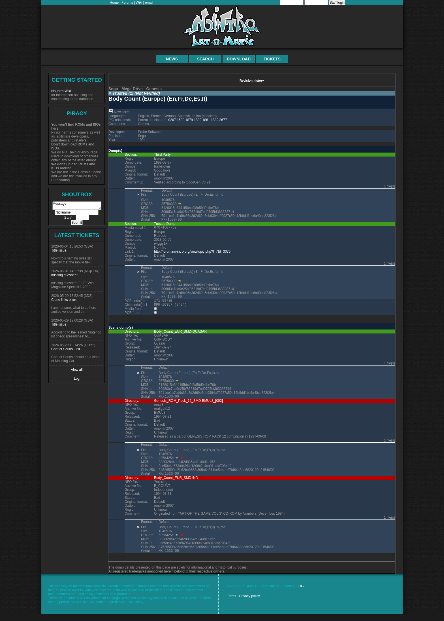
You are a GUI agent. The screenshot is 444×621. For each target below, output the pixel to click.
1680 (180, 120)
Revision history (252, 80)
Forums (127, 3)
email (149, 3)
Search (205, 59)
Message (76, 205)
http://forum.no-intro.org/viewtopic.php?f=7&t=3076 (192, 253)
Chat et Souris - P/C (66, 349)
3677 (223, 120)
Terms (231, 603)
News (172, 59)
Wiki (139, 3)
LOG (300, 593)
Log (77, 379)
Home (114, 3)
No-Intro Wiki (61, 91)
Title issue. (59, 250)
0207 (172, 120)
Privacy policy (249, 603)
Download (239, 59)
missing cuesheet (64, 275)
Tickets (272, 59)
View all (76, 370)
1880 (198, 120)
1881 (206, 120)
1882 (215, 120)
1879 (189, 120)
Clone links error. (64, 300)
